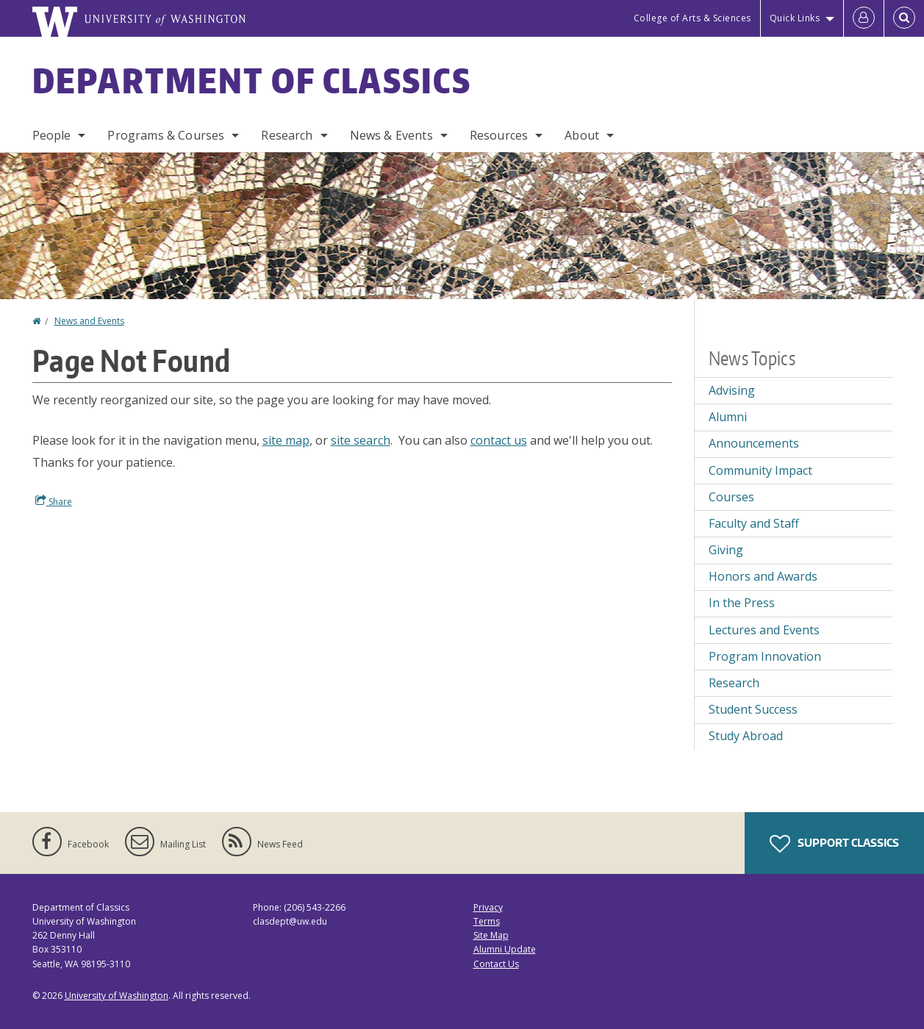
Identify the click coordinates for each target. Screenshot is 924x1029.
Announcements (754, 443)
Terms (486, 921)
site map (285, 440)
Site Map (491, 935)
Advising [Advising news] (732, 390)
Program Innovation (765, 656)
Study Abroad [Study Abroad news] (746, 736)
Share (53, 501)
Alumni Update (504, 949)
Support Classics (834, 843)
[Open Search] (904, 18)
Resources (499, 135)
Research (286, 135)
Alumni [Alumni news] (728, 417)
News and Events (89, 321)
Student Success (753, 709)
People (51, 135)
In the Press (742, 603)
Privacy (488, 907)
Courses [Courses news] (731, 497)
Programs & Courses (165, 135)
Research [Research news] (734, 683)
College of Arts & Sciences (692, 18)
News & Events (391, 135)
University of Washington (116, 995)
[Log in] (864, 18)
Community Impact (760, 470)
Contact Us (496, 964)
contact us (498, 440)
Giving (726, 550)
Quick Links (795, 18)
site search (360, 440)
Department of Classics (252, 80)
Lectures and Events (764, 630)
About (582, 135)
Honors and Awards (763, 576)
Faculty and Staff (754, 523)
